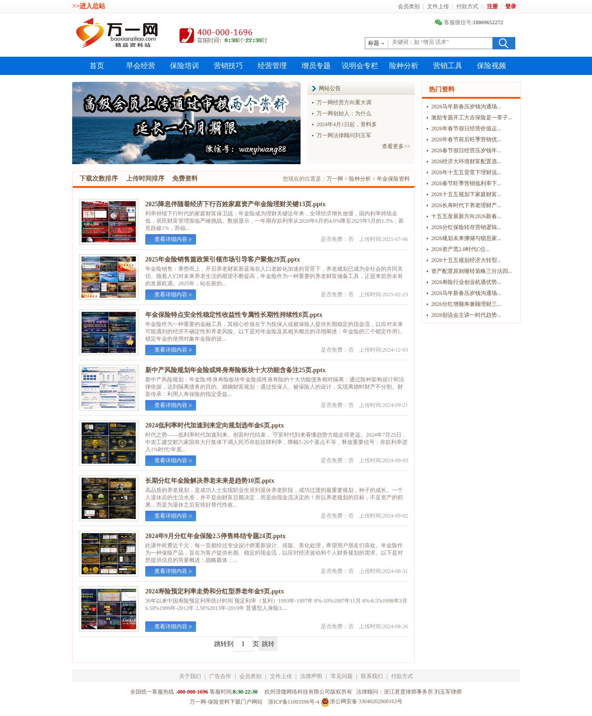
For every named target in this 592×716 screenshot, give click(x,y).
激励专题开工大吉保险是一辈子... (471, 117)
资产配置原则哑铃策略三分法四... (471, 271)
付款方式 (467, 6)
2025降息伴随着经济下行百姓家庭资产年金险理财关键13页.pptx (235, 204)
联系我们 (372, 676)
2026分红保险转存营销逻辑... (466, 227)
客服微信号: (470, 22)
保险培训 (184, 65)
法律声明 (311, 676)
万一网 (335, 179)
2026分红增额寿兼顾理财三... (466, 304)
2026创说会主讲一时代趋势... (466, 315)
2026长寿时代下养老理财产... (466, 205)
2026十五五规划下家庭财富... (466, 194)
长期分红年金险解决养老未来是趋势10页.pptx (210, 480)
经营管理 (272, 65)
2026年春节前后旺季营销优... (466, 139)
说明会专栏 (360, 65)
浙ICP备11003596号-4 (293, 702)
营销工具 (447, 65)
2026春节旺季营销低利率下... (466, 183)
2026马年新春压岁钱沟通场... (466, 106)
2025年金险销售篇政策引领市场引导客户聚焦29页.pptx (222, 259)
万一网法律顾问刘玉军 (344, 135)
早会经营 (140, 65)
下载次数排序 (98, 178)
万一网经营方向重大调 (344, 102)
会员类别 (409, 6)
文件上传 (438, 6)
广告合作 (220, 676)
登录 (510, 6)
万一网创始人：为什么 (344, 113)
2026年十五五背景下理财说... (466, 172)
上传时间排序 (145, 178)
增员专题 (316, 65)
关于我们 (190, 676)
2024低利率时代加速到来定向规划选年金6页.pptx (214, 425)
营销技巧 (228, 65)
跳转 (268, 644)
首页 (97, 65)
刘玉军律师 (448, 692)
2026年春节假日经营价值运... (466, 128)
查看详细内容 (170, 239)
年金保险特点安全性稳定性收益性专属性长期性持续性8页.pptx (233, 314)
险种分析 (403, 65)
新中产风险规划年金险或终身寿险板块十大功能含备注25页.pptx (235, 370)
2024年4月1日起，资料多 (347, 124)
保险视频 (491, 65)
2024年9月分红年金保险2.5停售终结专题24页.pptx (215, 536)
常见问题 (342, 676)
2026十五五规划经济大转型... (466, 260)
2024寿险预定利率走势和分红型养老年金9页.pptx (214, 591)
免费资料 (185, 178)
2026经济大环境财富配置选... (466, 161)
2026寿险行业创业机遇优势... (466, 282)
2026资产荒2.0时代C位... (460, 249)
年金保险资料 (393, 179)
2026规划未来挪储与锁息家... (466, 238)
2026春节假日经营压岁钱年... (466, 150)
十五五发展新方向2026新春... (466, 216)
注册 (492, 6)
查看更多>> (396, 146)
